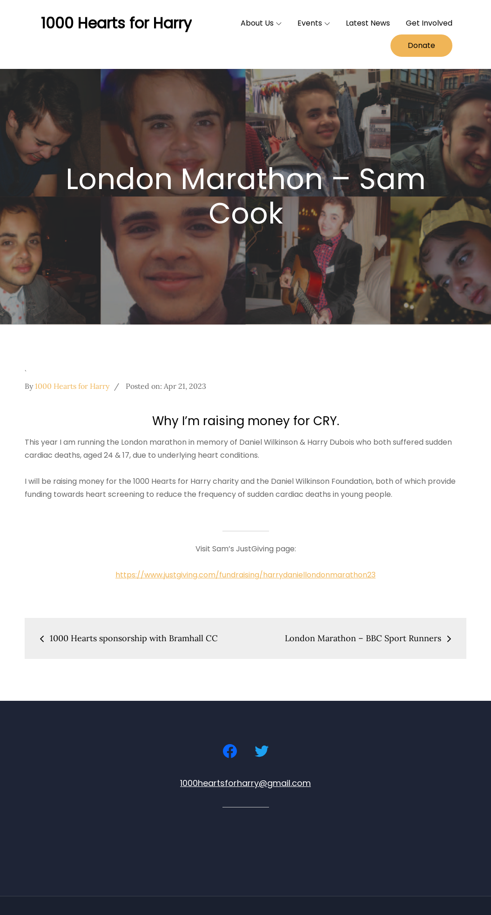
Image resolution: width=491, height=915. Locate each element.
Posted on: (166, 386)
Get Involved (429, 23)
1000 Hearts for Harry (116, 23)
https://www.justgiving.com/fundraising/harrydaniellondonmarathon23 (245, 574)
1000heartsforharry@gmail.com (245, 783)
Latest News (368, 23)
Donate (421, 45)
